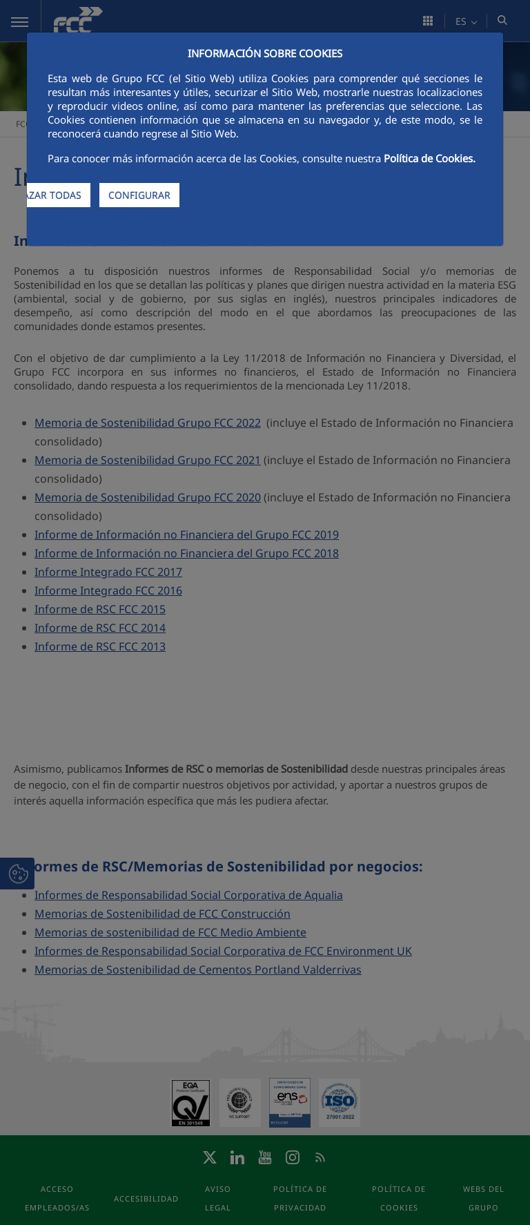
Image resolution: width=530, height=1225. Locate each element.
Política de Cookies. (429, 158)
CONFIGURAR (139, 195)
